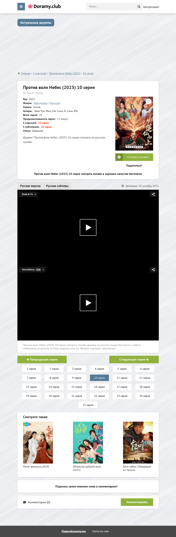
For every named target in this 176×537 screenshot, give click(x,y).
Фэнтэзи (55, 103)
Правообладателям (74, 531)
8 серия (54, 377)
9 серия (76, 377)
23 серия (122, 396)
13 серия (31, 387)
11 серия (122, 377)
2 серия (54, 368)
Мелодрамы (41, 103)
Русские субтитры (57, 186)
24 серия (145, 396)
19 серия (31, 396)
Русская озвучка (30, 186)
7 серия (31, 377)
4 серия (99, 368)
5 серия (122, 368)
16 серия (99, 387)
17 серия (122, 387)
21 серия (76, 396)
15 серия (76, 387)
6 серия (144, 368)
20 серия (54, 396)
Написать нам (100, 531)
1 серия (31, 368)
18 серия (145, 387)
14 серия (54, 387)
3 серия (76, 368)
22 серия (99, 396)
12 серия (145, 377)
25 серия (88, 405)
